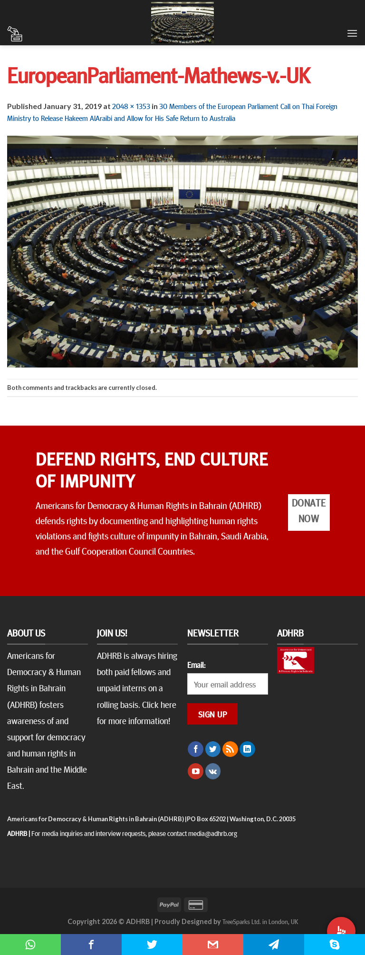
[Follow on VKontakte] (213, 771)
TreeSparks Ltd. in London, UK (260, 921)
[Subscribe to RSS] (230, 749)
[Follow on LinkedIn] (247, 749)
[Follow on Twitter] (213, 749)
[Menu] (352, 33)
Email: (196, 664)
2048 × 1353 (131, 105)
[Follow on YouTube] (195, 771)
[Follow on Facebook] (195, 749)
